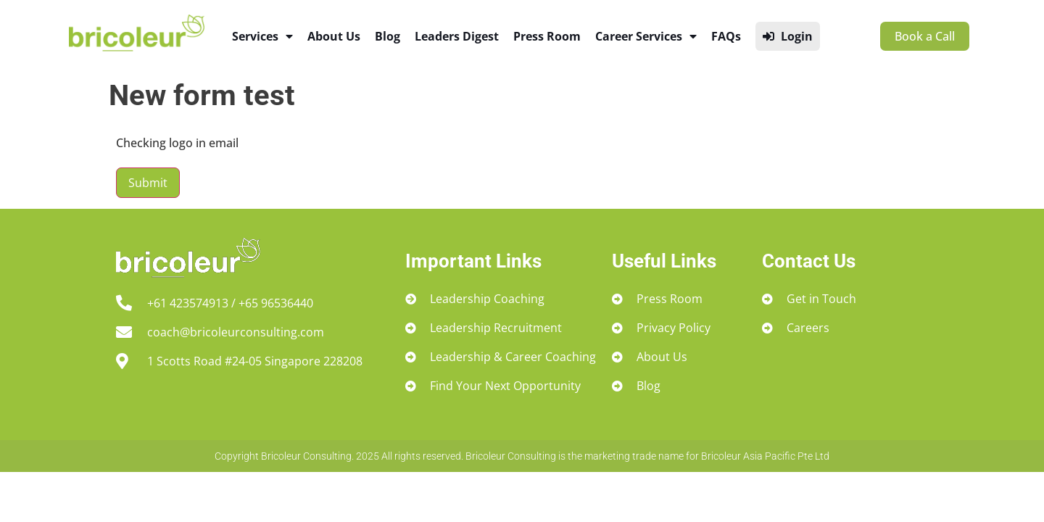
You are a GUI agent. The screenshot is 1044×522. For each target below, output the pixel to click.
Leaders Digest (457, 36)
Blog (387, 36)
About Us (333, 36)
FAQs (726, 36)
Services (262, 36)
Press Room (547, 36)
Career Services (646, 36)
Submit (147, 183)
